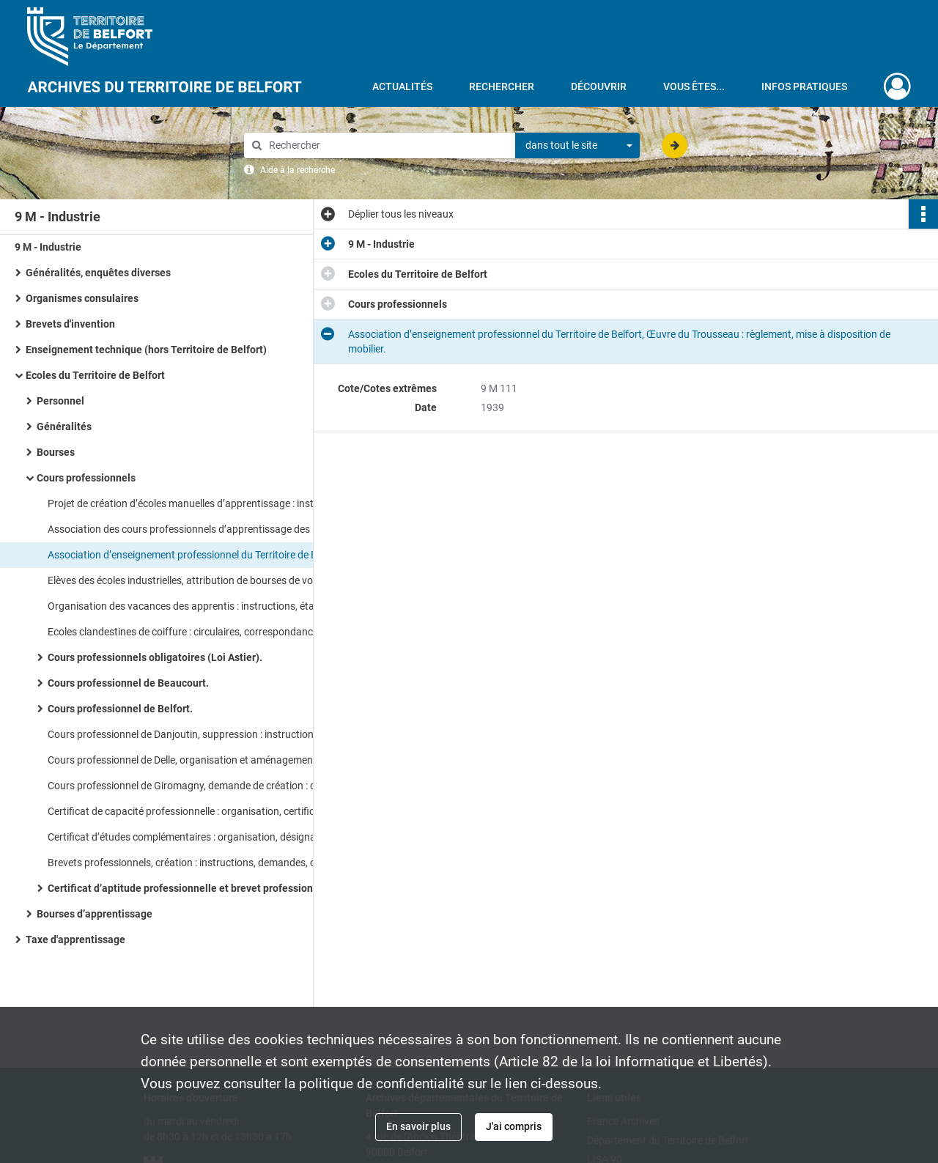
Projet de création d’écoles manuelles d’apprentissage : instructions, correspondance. (194, 503)
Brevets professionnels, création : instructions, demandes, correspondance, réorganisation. (194, 862)
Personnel (60, 401)
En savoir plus (418, 1126)
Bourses (56, 452)
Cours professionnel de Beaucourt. (128, 683)
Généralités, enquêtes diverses (98, 272)
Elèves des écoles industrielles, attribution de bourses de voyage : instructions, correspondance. (194, 580)
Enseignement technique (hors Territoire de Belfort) (146, 349)
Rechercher (501, 86)
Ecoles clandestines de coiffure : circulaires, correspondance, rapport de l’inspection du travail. (194, 632)
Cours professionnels (86, 478)
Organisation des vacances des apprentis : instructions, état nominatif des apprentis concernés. (194, 606)
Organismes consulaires (82, 298)
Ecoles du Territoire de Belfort (95, 375)
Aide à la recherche (297, 170)
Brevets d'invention (70, 324)
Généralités (64, 426)
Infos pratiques (804, 86)
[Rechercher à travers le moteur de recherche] (387, 145)
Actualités (402, 86)
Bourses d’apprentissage (94, 914)
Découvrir (599, 86)
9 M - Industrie (48, 247)
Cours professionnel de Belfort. (120, 709)
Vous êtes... (694, 86)
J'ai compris (514, 1126)
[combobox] (577, 146)
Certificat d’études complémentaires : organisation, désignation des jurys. (194, 837)
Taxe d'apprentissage (75, 939)
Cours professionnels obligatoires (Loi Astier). (155, 657)
